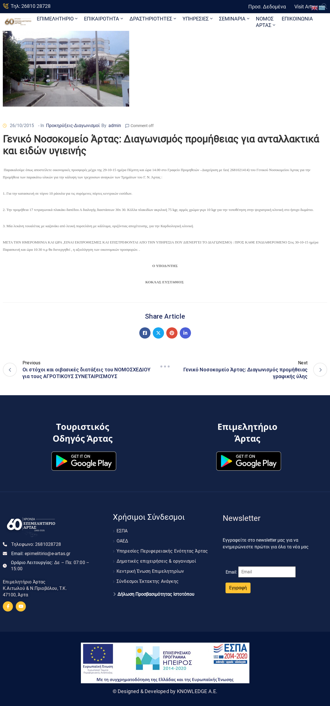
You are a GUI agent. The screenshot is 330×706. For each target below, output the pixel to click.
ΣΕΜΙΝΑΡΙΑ (235, 19)
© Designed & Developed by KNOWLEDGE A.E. (165, 691)
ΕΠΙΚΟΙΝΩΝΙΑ (297, 19)
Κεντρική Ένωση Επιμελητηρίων (150, 571)
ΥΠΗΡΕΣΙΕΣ (198, 19)
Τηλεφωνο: (36, 544)
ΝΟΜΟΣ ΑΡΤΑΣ (266, 22)
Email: (40, 553)
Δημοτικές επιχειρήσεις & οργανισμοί (156, 561)
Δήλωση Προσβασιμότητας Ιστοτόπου (155, 594)
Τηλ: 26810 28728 (31, 6)
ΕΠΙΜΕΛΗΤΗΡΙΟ (58, 19)
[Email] (267, 572)
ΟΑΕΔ (122, 541)
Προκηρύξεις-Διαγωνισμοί (73, 125)
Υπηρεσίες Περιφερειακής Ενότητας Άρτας (162, 551)
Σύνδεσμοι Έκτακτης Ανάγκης (148, 581)
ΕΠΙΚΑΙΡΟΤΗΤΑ (104, 19)
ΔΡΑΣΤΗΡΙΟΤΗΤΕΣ (153, 19)
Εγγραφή (238, 587)
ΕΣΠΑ (122, 530)
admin (114, 125)
